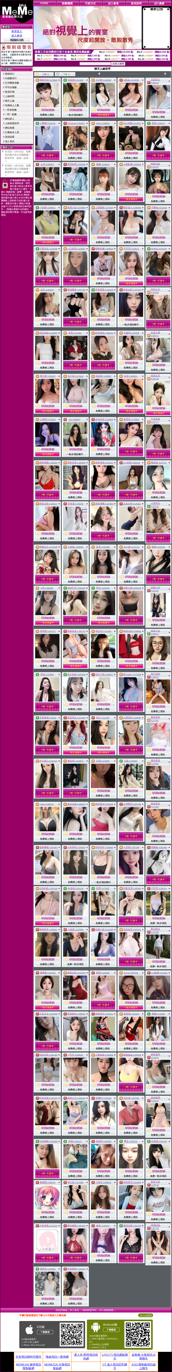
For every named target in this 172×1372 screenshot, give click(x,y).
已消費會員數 (12, 82)
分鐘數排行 (11, 78)
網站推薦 (9, 127)
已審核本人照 (12, 132)
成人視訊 (9, 141)
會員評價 (9, 91)
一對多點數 (11, 109)
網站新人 (9, 118)
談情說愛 (9, 136)
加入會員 (16, 35)
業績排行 (9, 73)
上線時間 (9, 96)
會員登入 (16, 31)
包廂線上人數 (12, 105)
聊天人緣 (9, 100)
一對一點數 (11, 114)
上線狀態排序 (12, 123)
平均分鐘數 (11, 87)
